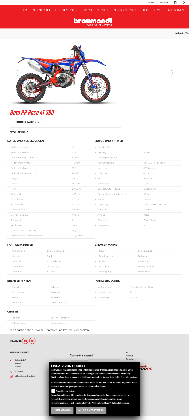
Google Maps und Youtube (65, 391)
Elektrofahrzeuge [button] (66, 10)
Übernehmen (62, 410)
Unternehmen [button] (175, 10)
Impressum (164, 2)
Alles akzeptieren (91, 410)
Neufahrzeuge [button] (42, 10)
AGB (127, 352)
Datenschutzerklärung (129, 377)
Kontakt (151, 2)
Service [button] (157, 10)
